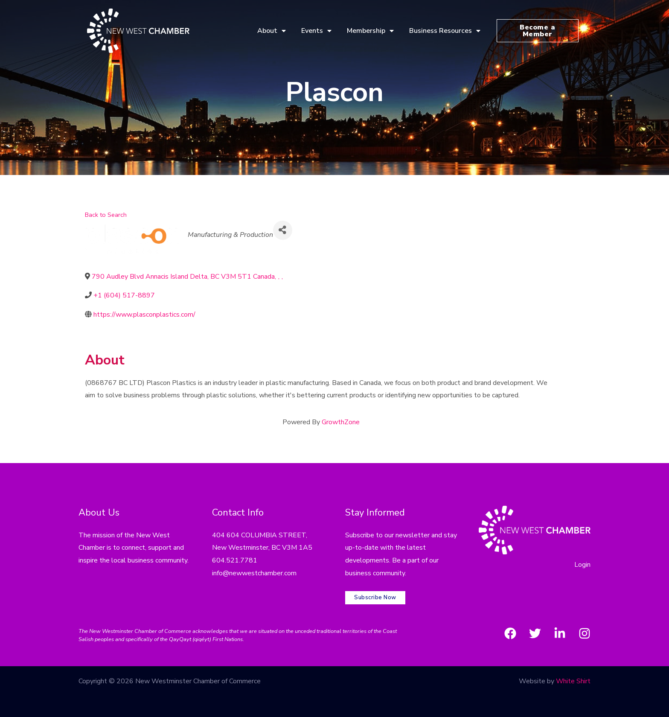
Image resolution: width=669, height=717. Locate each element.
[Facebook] (510, 632)
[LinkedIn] (560, 632)
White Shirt (573, 680)
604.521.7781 (234, 560)
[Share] (282, 230)
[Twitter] (535, 632)
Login (582, 564)
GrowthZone (341, 422)
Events (316, 30)
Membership (370, 30)
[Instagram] (584, 632)
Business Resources (444, 30)
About (271, 30)
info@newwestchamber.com (254, 573)
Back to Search (106, 214)
